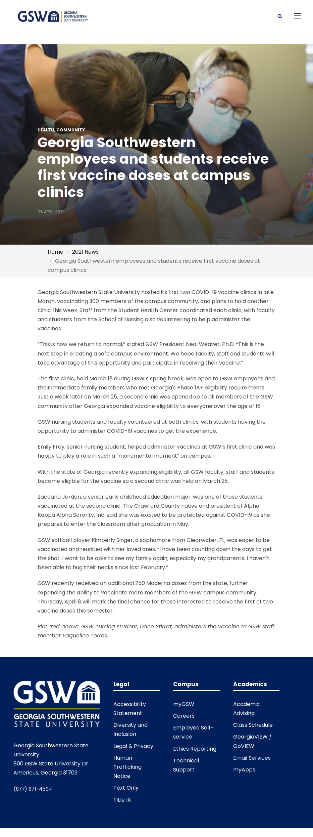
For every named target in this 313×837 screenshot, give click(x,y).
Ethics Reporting (194, 749)
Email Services (252, 758)
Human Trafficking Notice (127, 767)
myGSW (183, 704)
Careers (184, 716)
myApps (244, 769)
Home (55, 252)
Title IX (122, 800)
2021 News (85, 252)
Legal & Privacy (133, 746)
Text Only (126, 788)
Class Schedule (253, 725)
